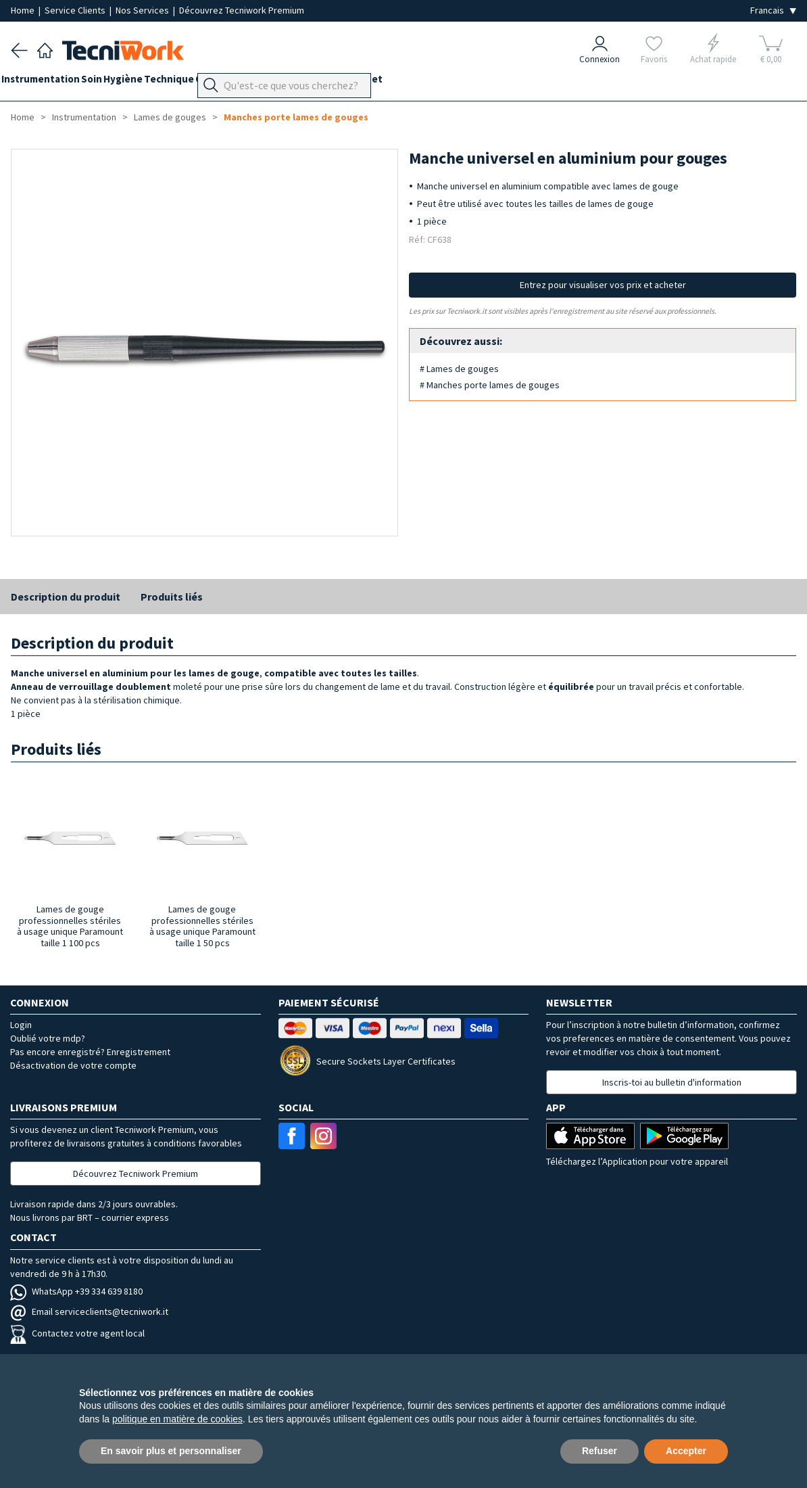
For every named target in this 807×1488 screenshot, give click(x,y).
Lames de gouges (170, 117)
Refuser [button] (599, 1450)
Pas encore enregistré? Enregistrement (90, 1052)
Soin (110, 82)
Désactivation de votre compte (73, 1065)
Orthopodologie (281, 82)
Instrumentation (50, 82)
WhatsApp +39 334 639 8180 (76, 1291)
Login (21, 1025)
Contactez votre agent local (77, 1333)
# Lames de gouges (459, 369)
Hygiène (151, 82)
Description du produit (65, 596)
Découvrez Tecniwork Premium (241, 10)
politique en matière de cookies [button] (177, 1419)
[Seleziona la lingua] (773, 10)
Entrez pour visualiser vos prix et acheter (603, 285)
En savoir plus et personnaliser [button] (171, 1450)
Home (23, 10)
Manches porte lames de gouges (296, 117)
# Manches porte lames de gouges (490, 385)
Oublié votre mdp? (47, 1038)
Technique (207, 82)
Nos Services (143, 10)
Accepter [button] (686, 1450)
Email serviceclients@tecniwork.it (89, 1311)
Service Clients (76, 10)
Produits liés (172, 596)
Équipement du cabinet (384, 82)
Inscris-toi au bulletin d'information (671, 1082)
